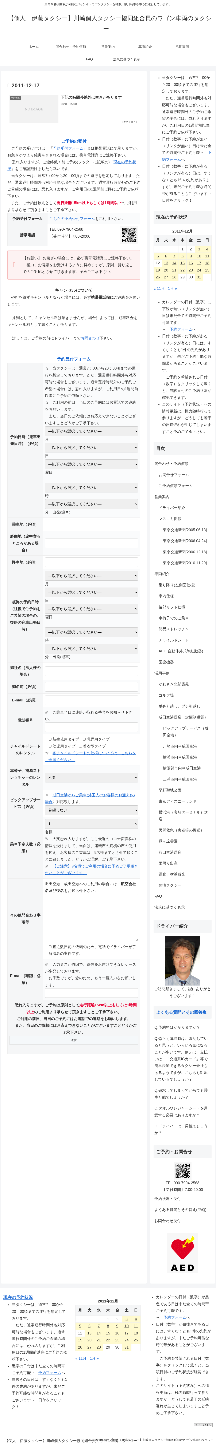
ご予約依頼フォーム (176, 486)
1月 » (172, 288)
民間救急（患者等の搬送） (181, 830)
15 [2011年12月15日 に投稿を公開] (182, 263)
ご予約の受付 (73, 141)
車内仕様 (166, 596)
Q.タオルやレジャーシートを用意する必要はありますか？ (181, 1111)
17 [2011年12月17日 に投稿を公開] (199, 263)
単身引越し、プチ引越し (179, 706)
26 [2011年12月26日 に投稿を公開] (158, 277)
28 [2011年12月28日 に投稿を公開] (174, 277)
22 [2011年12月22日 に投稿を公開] (182, 270)
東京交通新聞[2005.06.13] (185, 530)
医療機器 (166, 662)
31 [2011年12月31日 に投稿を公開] (199, 277)
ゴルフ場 (166, 695)
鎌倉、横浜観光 (172, 874)
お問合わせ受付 (167, 1221)
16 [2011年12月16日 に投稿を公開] (191, 263)
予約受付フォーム (68, 148)
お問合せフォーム (174, 475)
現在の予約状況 (18, 1297)
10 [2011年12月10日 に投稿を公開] (199, 256)
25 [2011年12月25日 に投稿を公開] (207, 270)
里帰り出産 (168, 863)
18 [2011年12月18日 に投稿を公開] (207, 263)
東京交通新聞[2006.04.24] (185, 541)
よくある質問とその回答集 (181, 1012)
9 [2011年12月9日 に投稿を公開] (191, 256)
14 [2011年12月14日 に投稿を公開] (174, 263)
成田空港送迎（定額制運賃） (183, 717)
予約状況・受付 (167, 1199)
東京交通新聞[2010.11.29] (185, 563)
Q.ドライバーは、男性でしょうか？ (181, 1129)
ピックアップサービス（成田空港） (185, 731)
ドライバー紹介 (172, 508)
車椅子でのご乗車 (174, 618)
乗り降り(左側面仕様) (177, 585)
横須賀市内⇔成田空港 (182, 768)
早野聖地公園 (170, 790)
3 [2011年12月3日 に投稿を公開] (199, 249)
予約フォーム (181, 329)
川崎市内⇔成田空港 (180, 746)
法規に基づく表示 (169, 907)
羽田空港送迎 (170, 852)
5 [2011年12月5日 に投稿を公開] (158, 256)
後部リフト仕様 (172, 607)
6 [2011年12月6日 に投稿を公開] (166, 256)
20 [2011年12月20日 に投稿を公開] (166, 270)
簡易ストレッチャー (176, 629)
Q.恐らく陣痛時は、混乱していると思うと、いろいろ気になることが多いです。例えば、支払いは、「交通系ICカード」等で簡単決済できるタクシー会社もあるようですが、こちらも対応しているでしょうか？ (181, 1059)
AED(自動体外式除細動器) (181, 651)
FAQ (158, 896)
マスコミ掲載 (170, 519)
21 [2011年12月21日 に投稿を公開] (174, 270)
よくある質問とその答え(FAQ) (180, 1210)
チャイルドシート (174, 640)
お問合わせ (90, 338)
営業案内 (162, 497)
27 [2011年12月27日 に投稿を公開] (166, 277)
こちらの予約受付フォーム (72, 219)
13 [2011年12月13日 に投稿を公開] (166, 263)
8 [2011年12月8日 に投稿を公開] (182, 256)
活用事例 (162, 673)
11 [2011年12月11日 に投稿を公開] (207, 256)
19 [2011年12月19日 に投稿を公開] (158, 270)
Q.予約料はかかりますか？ (177, 1027)
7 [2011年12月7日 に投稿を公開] (174, 256)
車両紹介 (162, 574)
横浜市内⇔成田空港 (180, 757)
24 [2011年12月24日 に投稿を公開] (199, 270)
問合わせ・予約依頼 (171, 464)
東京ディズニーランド (178, 801)
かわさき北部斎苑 (174, 684)
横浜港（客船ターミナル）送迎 (183, 815)
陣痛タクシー (170, 885)
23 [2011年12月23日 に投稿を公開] (191, 270)
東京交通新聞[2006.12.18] (185, 552)
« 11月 (159, 288)
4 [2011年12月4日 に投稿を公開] (207, 249)
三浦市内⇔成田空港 (180, 779)
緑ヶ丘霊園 (168, 841)
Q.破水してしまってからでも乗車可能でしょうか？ (181, 1093)
